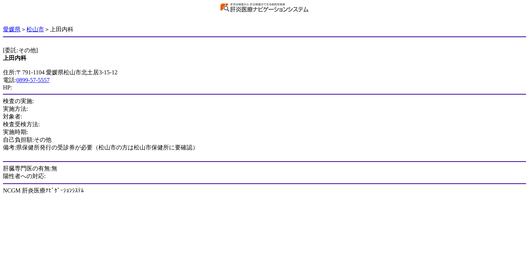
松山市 (35, 29)
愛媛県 (12, 29)
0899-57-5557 (33, 80)
